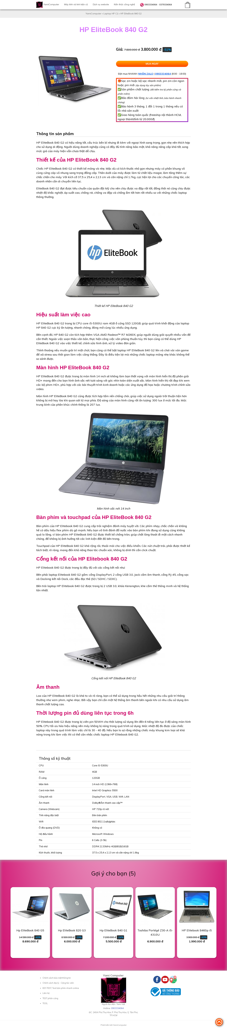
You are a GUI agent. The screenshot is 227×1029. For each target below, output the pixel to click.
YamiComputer (51, 4)
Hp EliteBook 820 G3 (72, 930)
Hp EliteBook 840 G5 (30, 930)
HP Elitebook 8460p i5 (197, 930)
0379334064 (165, 4)
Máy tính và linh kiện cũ (76, 4)
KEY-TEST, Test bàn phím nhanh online (61, 988)
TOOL (45, 1003)
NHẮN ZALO (145, 73)
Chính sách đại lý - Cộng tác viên (58, 983)
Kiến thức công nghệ (124, 4)
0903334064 (150, 4)
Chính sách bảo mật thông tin (57, 978)
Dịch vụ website (101, 4)
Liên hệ (46, 993)
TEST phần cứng (50, 998)
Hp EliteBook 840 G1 (113, 930)
